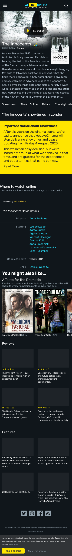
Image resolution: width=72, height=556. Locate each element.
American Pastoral (11, 335)
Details (46, 104)
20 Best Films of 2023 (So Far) (17, 492)
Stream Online (29, 104)
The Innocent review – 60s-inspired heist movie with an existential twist (16, 376)
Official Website (39, 267)
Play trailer (34, 31)
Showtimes (9, 104)
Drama (20, 48)
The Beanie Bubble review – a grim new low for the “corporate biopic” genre (16, 414)
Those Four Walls (43, 335)
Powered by (14, 201)
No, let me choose (37, 551)
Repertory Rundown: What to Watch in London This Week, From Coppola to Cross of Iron (52, 460)
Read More (13, 544)
